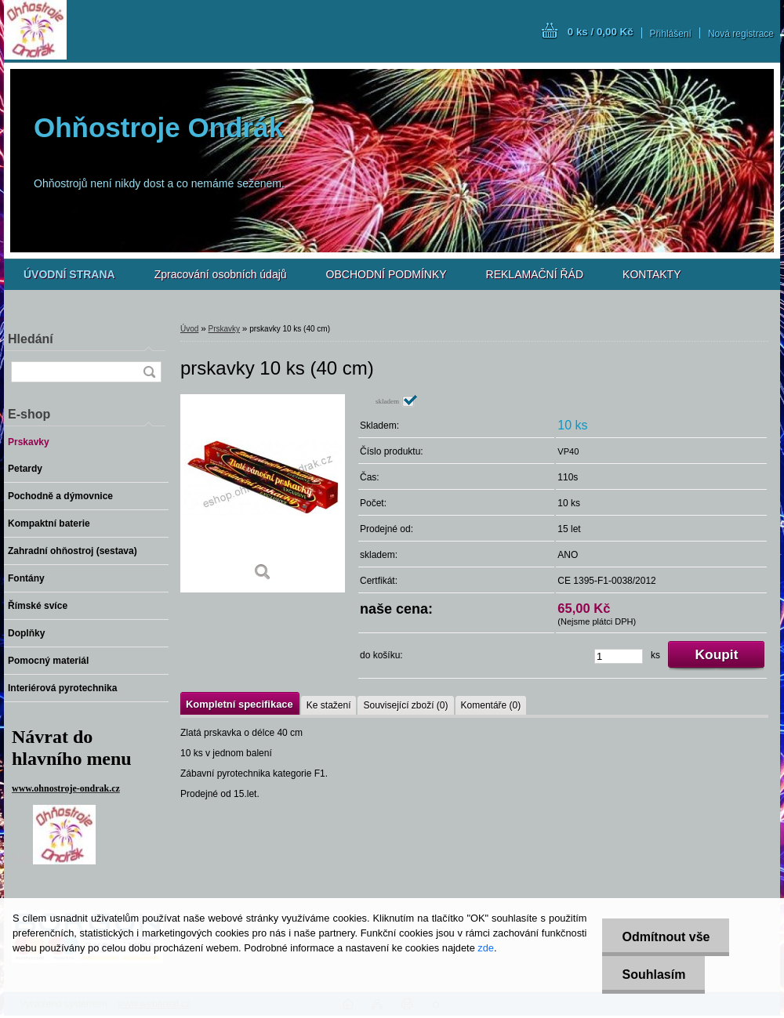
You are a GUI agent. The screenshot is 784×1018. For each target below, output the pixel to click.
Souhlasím (653, 974)
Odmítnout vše (666, 937)
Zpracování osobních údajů (220, 274)
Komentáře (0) (491, 705)
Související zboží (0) (405, 705)
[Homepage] (69, 274)
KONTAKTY (651, 274)
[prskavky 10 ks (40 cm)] (262, 493)
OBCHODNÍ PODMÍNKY (386, 274)
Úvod (189, 328)
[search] (149, 372)
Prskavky (224, 328)
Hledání (30, 339)
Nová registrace (741, 33)
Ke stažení (329, 705)
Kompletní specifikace (239, 704)
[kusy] (618, 656)
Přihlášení (670, 33)
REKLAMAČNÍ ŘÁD (534, 274)
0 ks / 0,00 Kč (600, 32)
